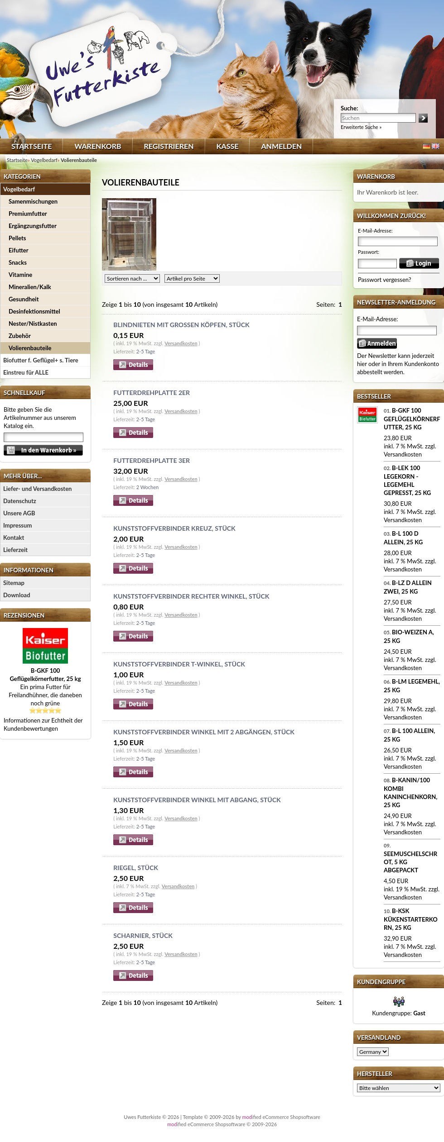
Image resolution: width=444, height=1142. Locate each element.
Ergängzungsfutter (33, 225)
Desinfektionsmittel (34, 311)
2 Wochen (147, 487)
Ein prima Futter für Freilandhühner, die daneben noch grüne (45, 687)
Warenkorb (97, 146)
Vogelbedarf (19, 189)
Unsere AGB (19, 513)
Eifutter (19, 250)
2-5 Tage (145, 351)
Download (16, 595)
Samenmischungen (33, 201)
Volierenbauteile (30, 348)
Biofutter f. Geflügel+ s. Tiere (40, 360)
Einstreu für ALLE (25, 372)
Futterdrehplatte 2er (151, 392)
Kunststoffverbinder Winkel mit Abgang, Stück (196, 800)
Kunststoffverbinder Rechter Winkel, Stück (191, 596)
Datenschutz (19, 500)
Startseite (31, 146)
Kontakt (13, 537)
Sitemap (13, 582)
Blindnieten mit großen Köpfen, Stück (181, 324)
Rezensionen (24, 615)
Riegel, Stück (135, 867)
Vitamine (20, 274)
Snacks (18, 262)
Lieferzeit (15, 549)
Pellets (17, 238)
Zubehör (20, 335)
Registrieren (169, 146)
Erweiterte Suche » (361, 127)
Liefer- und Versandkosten (37, 488)
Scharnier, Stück (142, 935)
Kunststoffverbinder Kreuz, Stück (174, 528)
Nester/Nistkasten (33, 323)
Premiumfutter (28, 213)
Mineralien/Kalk (30, 286)
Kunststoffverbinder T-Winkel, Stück (179, 664)
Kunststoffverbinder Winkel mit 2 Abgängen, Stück (203, 732)
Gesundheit (24, 299)
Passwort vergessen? (384, 279)
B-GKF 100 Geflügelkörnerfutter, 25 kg (412, 419)
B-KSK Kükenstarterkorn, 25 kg (411, 919)
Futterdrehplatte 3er (151, 460)
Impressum (17, 525)
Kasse (228, 146)
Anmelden (281, 146)
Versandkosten (180, 343)
